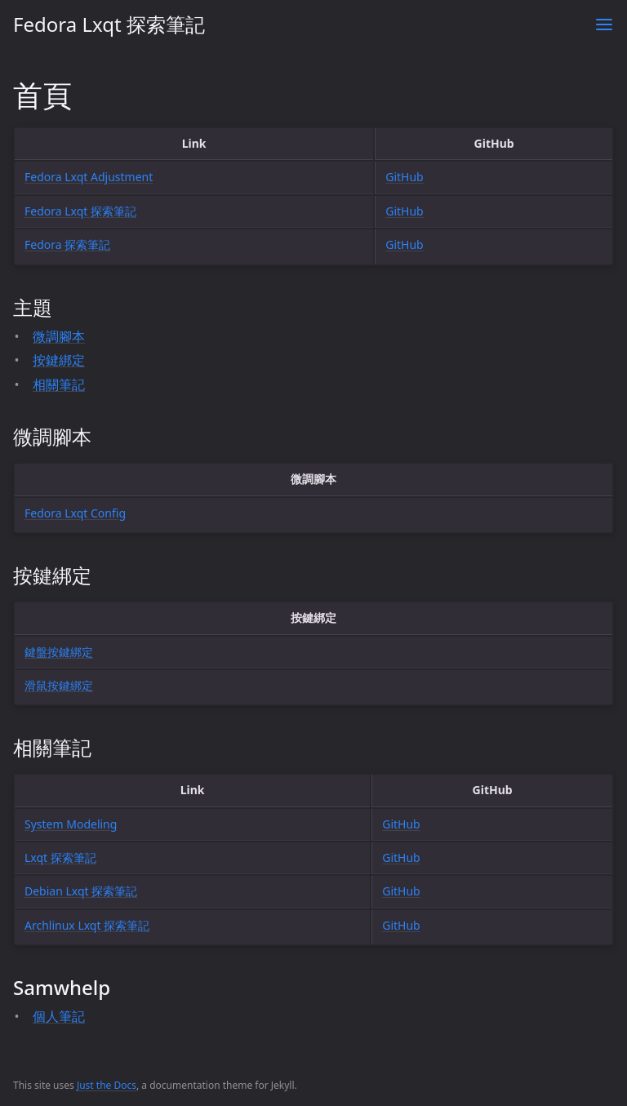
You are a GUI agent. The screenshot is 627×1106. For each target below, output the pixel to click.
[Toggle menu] (604, 24)
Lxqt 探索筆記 (60, 857)
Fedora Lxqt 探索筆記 (109, 24)
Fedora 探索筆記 (67, 244)
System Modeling (70, 824)
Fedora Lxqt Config (75, 513)
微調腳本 (59, 336)
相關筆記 (59, 384)
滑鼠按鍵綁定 (58, 685)
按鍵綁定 (59, 360)
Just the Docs (106, 1085)
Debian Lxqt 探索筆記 (80, 891)
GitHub (404, 176)
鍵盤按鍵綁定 (58, 652)
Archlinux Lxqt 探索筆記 (86, 925)
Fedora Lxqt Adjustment (88, 176)
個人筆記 (59, 1016)
